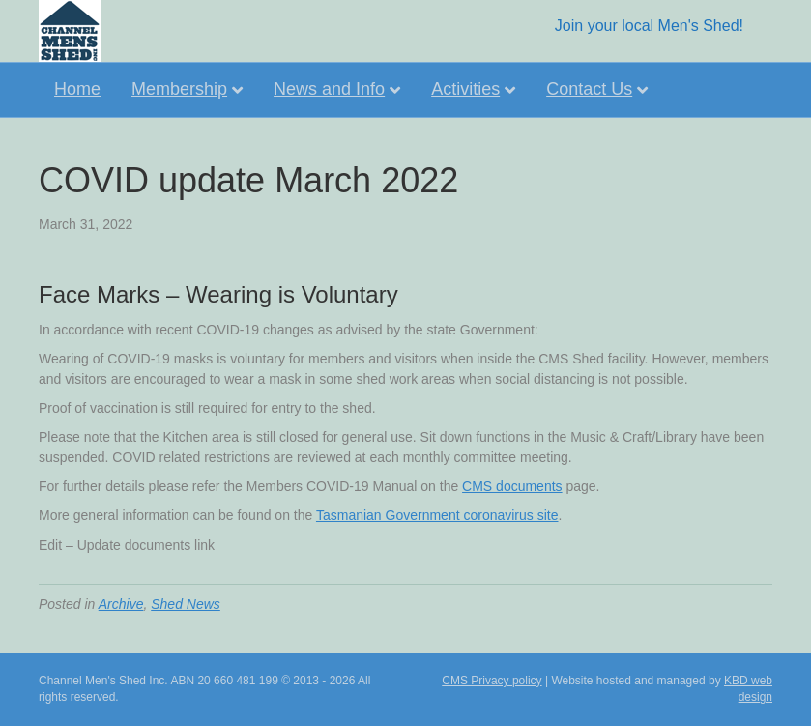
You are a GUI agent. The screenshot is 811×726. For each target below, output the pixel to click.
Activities (465, 89)
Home (77, 89)
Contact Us (589, 89)
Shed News (185, 604)
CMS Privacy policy (491, 680)
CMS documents (512, 486)
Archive (121, 604)
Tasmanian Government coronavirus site (437, 515)
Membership (179, 89)
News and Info (329, 89)
